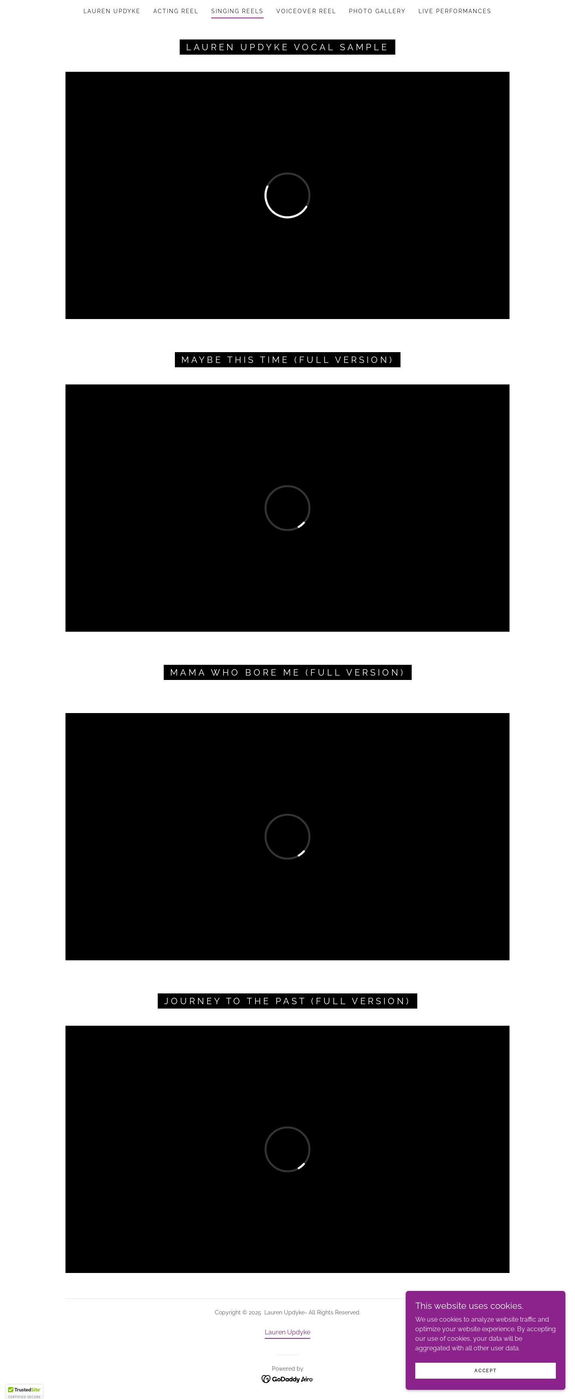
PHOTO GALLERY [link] (377, 11)
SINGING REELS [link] (237, 11)
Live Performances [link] (455, 11)
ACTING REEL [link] (175, 11)
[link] (288, 1378)
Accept (485, 1376)
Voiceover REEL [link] (306, 11)
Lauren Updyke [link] (112, 11)
